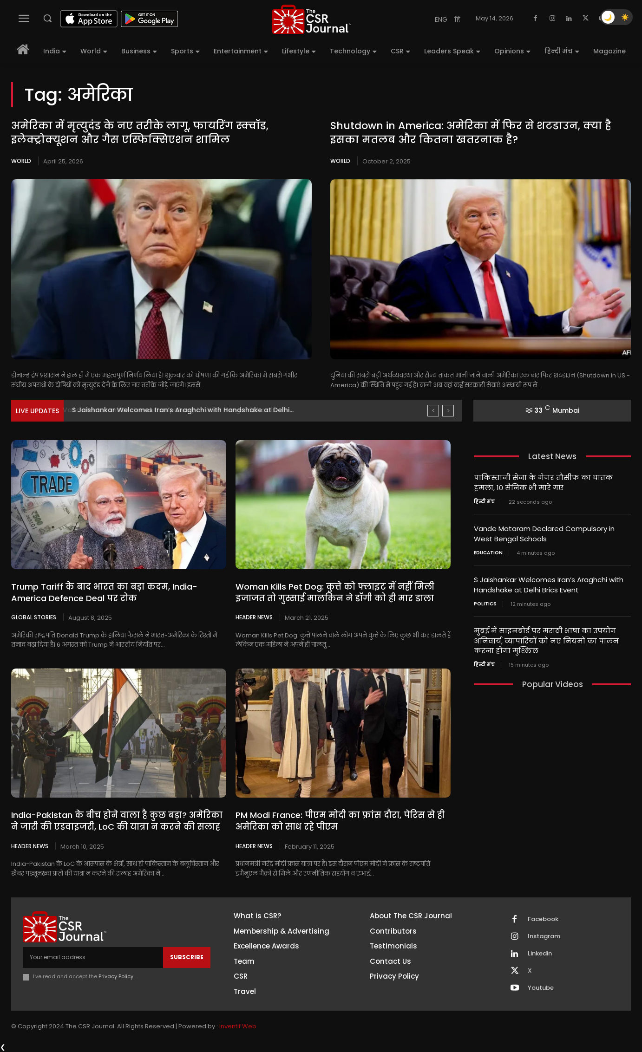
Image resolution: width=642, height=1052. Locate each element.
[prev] (433, 410)
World (21, 161)
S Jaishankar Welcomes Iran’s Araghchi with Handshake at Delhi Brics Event (548, 582)
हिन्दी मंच (484, 501)
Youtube (541, 988)
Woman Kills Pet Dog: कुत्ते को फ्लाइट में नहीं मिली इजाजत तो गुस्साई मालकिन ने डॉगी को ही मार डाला (335, 592)
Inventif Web (237, 1026)
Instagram (544, 936)
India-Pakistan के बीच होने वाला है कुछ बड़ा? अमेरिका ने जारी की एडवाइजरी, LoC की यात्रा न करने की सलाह (116, 820)
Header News (254, 617)
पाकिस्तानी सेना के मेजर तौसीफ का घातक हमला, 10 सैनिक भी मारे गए (543, 482)
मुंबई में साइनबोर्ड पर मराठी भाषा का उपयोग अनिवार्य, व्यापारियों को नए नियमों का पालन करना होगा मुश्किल (546, 637)
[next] (448, 410)
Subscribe (186, 957)
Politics (485, 601)
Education (488, 551)
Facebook (543, 919)
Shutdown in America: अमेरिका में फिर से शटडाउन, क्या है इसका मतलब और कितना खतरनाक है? (470, 132)
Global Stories (33, 617)
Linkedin (540, 953)
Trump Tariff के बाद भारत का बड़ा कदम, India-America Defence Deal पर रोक (104, 592)
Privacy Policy (115, 976)
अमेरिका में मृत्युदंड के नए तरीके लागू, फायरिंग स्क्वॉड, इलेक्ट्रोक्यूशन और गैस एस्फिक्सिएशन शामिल (140, 132)
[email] (93, 957)
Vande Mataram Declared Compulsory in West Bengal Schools (177, 410)
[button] (47, 18)
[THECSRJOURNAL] (312, 19)
